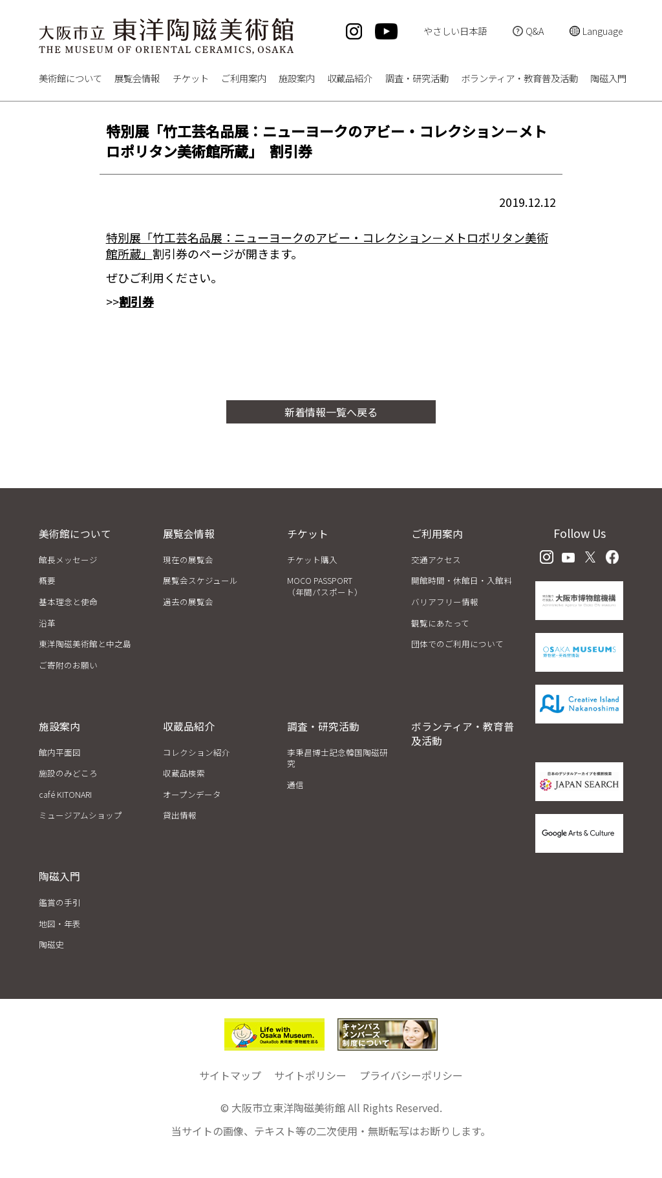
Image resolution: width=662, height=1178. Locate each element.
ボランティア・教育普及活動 (519, 79)
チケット (191, 79)
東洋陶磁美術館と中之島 (85, 643)
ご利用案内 (243, 79)
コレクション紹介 (196, 752)
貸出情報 (180, 815)
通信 (295, 784)
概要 (47, 580)
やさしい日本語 (455, 30)
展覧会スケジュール (200, 580)
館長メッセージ (68, 559)
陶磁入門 (608, 79)
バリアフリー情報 (444, 601)
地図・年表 (60, 923)
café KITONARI (65, 794)
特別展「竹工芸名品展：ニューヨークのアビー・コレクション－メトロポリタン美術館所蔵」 (327, 245)
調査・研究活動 (417, 79)
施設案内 (297, 79)
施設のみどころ (68, 773)
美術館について (70, 79)
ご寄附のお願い (68, 665)
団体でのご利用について (457, 643)
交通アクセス (436, 559)
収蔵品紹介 (349, 79)
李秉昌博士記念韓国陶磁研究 (337, 758)
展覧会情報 (137, 79)
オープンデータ (192, 794)
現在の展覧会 (188, 559)
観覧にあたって (440, 623)
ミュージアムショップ (80, 815)
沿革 (47, 623)
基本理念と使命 (68, 601)
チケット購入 (312, 559)
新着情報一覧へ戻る (331, 412)
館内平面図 (60, 752)
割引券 (136, 301)
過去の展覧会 (188, 601)
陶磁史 (51, 944)
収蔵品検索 (184, 773)
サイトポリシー (310, 1075)
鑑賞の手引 (60, 902)
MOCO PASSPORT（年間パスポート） (325, 586)
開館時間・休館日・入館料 (461, 580)
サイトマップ (230, 1075)
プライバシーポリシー (411, 1075)
